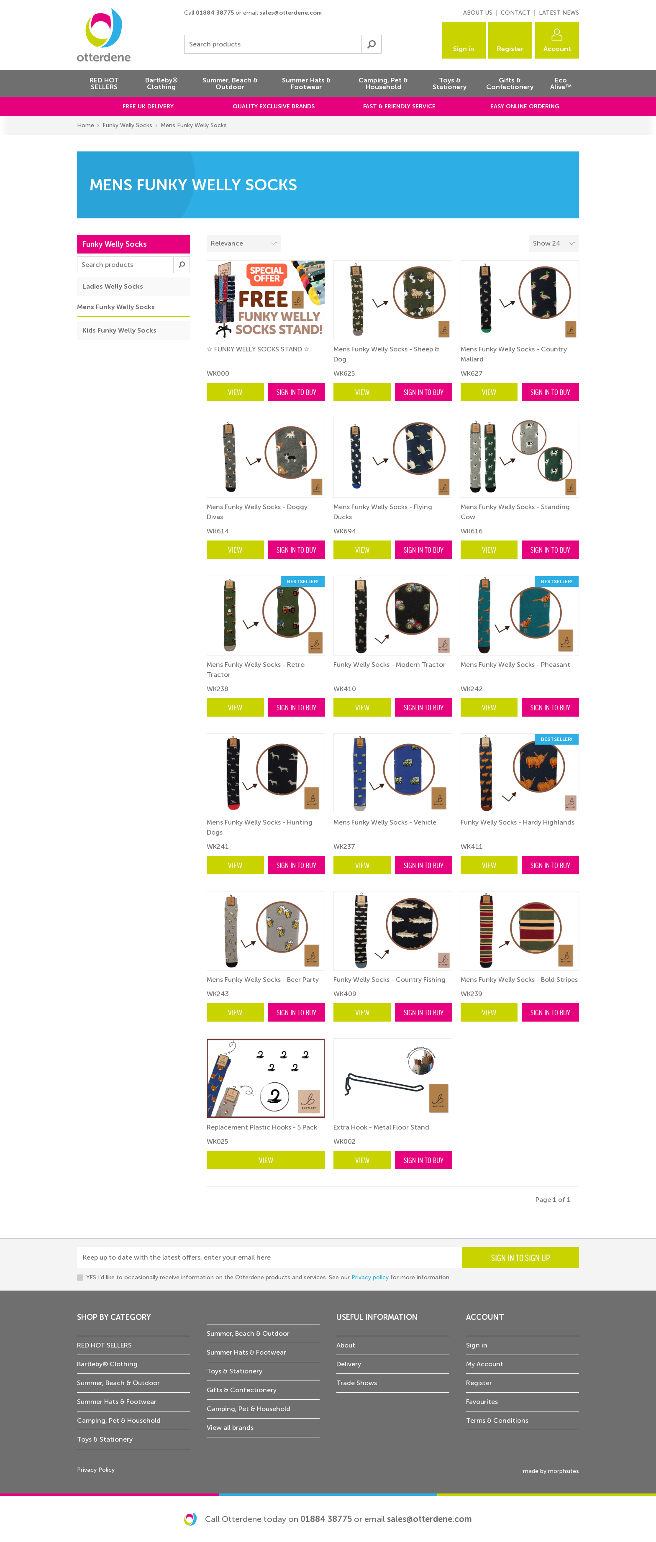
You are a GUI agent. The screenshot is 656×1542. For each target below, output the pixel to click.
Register (510, 49)
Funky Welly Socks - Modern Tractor (389, 665)
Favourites (482, 1402)
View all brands (230, 1428)
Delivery (348, 1364)
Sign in (463, 49)
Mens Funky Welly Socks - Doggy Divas (257, 512)
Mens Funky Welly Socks (194, 125)
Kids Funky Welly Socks (119, 330)
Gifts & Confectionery (242, 1390)
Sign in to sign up (520, 1258)
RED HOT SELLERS (104, 1345)
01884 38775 (215, 12)
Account (557, 49)
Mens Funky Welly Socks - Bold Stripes (519, 980)
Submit (371, 44)
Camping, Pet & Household (119, 1420)
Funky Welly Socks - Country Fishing (389, 980)
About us (477, 12)
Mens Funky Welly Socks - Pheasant (515, 665)
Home (85, 125)
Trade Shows (356, 1383)
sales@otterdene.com (290, 12)
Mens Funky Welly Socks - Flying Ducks (382, 512)
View (235, 391)
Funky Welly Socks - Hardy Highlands (517, 822)
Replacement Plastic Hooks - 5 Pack (262, 1127)
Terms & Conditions (497, 1420)
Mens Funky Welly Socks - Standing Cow (515, 512)
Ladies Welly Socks (112, 286)
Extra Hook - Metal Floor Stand (381, 1127)
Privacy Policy (96, 1469)
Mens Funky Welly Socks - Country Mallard (514, 354)
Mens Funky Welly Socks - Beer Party (263, 980)
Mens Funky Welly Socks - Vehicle (384, 822)
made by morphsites (551, 1471)
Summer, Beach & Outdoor (118, 1383)
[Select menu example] (554, 243)
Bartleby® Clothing (107, 1364)
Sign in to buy (296, 391)
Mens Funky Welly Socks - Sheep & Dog (386, 354)
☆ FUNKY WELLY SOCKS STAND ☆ (258, 349)
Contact (515, 12)
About (345, 1345)
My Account (484, 1364)
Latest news (559, 12)
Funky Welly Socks (127, 125)
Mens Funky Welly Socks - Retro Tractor (256, 670)
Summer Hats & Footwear (116, 1402)
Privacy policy (370, 1277)
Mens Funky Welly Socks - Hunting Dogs (260, 827)
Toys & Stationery (105, 1439)
